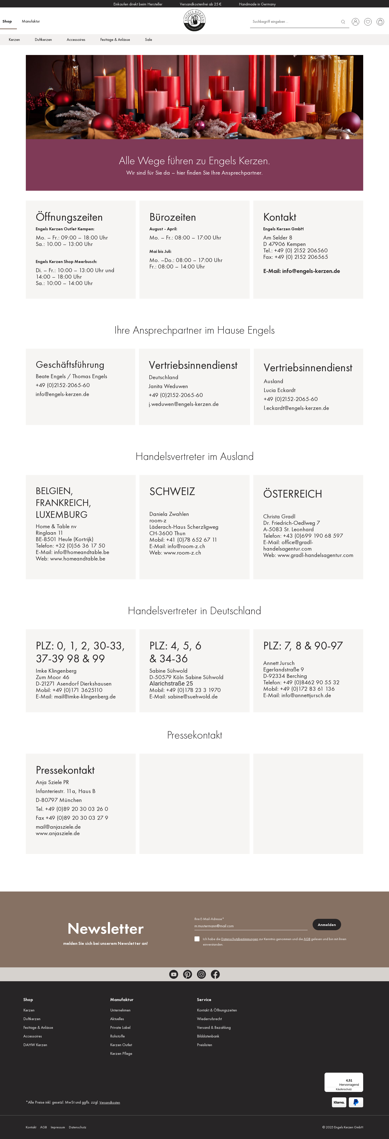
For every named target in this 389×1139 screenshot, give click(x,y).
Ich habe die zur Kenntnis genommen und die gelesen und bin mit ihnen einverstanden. (274, 942)
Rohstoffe (117, 1036)
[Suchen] (343, 21)
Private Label (120, 1027)
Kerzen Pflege (121, 1053)
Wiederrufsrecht (209, 1018)
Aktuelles (117, 1018)
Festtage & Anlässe (38, 1027)
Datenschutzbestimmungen (239, 939)
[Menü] (360, 1076)
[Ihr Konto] (355, 21)
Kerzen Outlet (121, 1044)
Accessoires (32, 1036)
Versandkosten (109, 1102)
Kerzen (28, 1010)
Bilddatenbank (208, 1036)
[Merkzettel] (368, 21)
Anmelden (327, 924)
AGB (307, 939)
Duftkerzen (31, 1018)
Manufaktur (121, 999)
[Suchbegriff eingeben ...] (293, 21)
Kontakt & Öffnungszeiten (217, 1010)
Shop (28, 999)
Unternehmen (120, 1010)
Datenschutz (77, 1127)
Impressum (58, 1127)
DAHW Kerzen (35, 1044)
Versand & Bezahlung (214, 1027)
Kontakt (31, 1127)
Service (204, 999)
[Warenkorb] (380, 21)
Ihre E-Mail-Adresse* (209, 919)
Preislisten (204, 1044)
